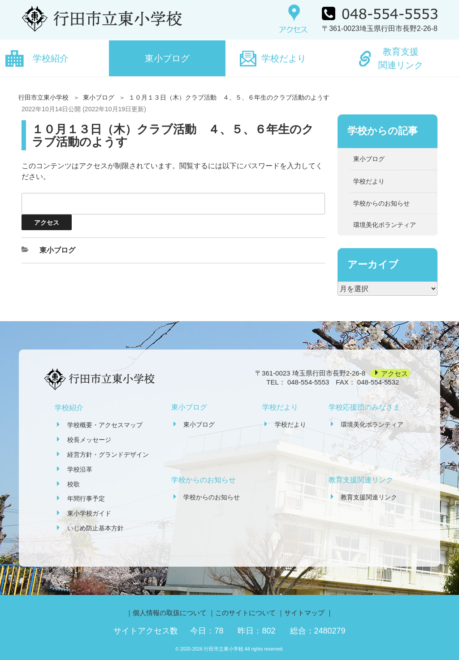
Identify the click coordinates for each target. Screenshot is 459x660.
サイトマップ (304, 612)
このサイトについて (245, 612)
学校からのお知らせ (381, 203)
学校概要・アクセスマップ (105, 424)
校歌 (73, 484)
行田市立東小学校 (43, 97)
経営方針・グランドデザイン (108, 454)
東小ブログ (167, 58)
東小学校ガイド (89, 513)
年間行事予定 (86, 498)
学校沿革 (79, 469)
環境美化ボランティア (384, 224)
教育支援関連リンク (400, 58)
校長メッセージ (89, 439)
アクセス (394, 373)
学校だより (283, 58)
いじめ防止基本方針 (95, 528)
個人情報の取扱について (170, 612)
